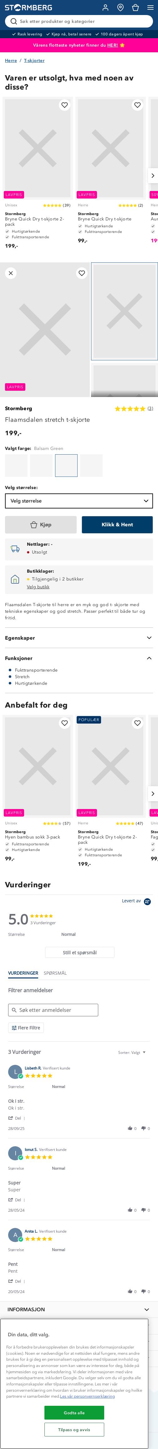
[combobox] (132, 1052)
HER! (112, 45)
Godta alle (74, 1412)
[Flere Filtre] (26, 1028)
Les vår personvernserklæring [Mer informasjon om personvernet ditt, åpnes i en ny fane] (87, 1396)
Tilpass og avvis (74, 1429)
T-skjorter (34, 60)
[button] (17, 1118)
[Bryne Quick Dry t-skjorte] (110, 173)
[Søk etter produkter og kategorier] (80, 21)
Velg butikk (38, 587)
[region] (74, 1383)
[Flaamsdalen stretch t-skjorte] (66, 465)
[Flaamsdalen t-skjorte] (16, 465)
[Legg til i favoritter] (64, 105)
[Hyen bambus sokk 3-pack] (38, 791)
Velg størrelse (80, 501)
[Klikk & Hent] (117, 525)
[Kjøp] (41, 525)
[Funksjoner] (79, 658)
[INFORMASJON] (79, 1310)
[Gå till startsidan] (28, 7)
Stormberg (19, 408)
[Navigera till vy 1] (124, 311)
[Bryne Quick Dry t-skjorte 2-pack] (38, 176)
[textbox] (148, 1055)
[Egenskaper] (79, 638)
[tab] (80, 952)
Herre (11, 60)
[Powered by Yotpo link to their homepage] (137, 902)
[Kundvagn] (135, 7)
